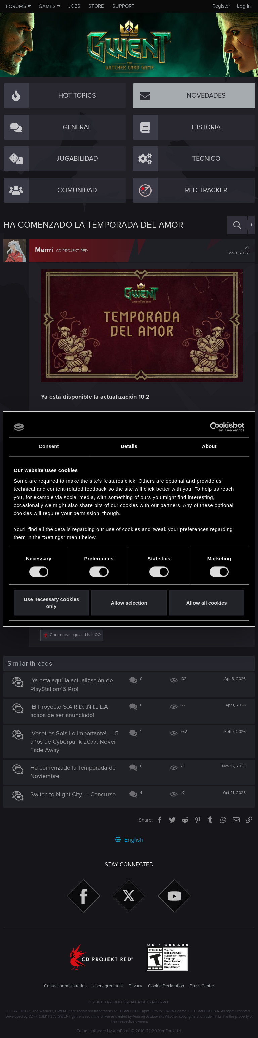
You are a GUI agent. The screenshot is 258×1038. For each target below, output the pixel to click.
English (129, 839)
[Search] (237, 225)
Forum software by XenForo (129, 1031)
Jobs (74, 6)
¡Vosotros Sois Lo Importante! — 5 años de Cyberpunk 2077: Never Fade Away (74, 741)
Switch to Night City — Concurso (73, 794)
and (75, 635)
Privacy (135, 986)
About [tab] (209, 446)
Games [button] (47, 6)
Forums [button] (16, 6)
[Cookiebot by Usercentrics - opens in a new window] (214, 427)
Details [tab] (129, 446)
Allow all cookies (206, 603)
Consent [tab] (49, 446)
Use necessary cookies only (51, 603)
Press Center (202, 986)
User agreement (108, 986)
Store (96, 6)
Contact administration (65, 986)
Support (123, 6)
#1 (238, 250)
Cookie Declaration (166, 986)
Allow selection (129, 603)
